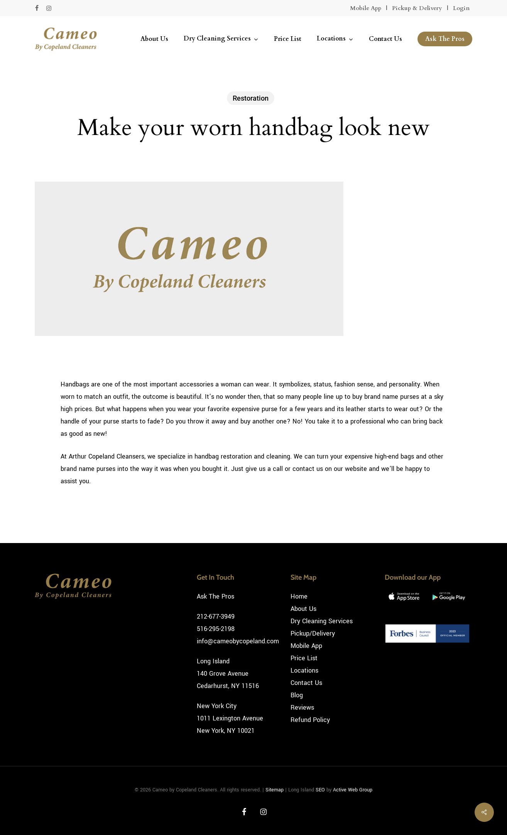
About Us (303, 608)
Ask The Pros (215, 596)
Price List (304, 658)
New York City (217, 706)
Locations (304, 670)
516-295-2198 (216, 628)
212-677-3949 (216, 616)
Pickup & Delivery (417, 8)
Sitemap (274, 789)
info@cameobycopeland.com (238, 641)
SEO (320, 789)
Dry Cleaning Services (322, 621)
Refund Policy (310, 719)
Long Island (213, 661)
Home (299, 596)
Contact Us (306, 682)
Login (461, 8)
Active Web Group (352, 789)
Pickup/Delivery (313, 633)
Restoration (251, 98)
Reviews (302, 707)
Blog (297, 695)
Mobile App (365, 8)
